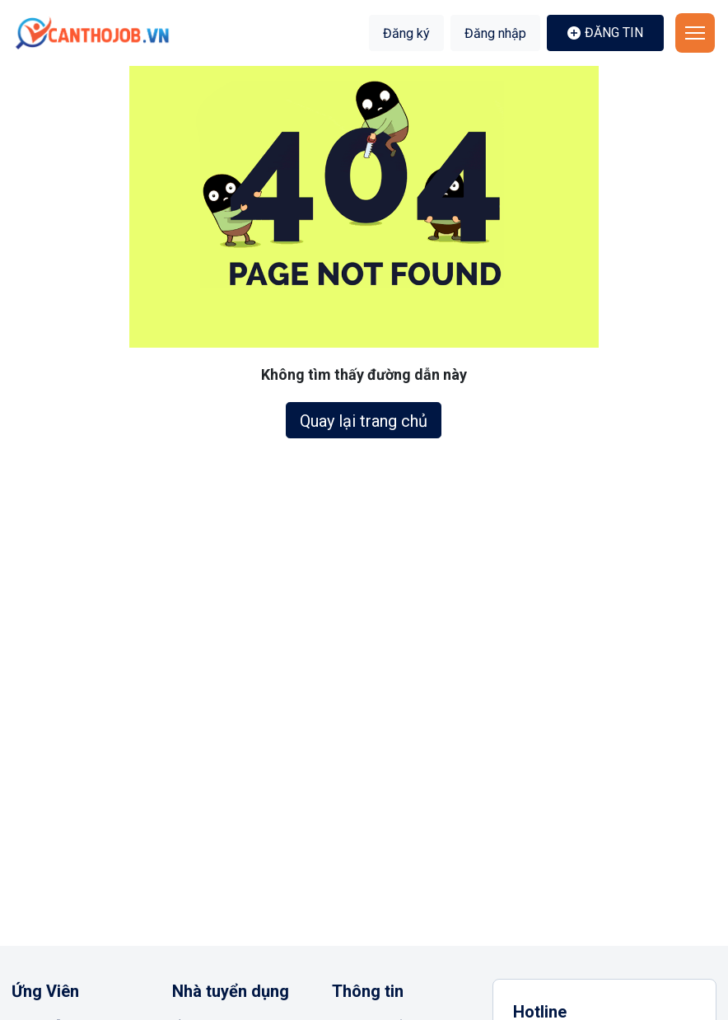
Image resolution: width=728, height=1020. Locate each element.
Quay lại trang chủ (363, 421)
